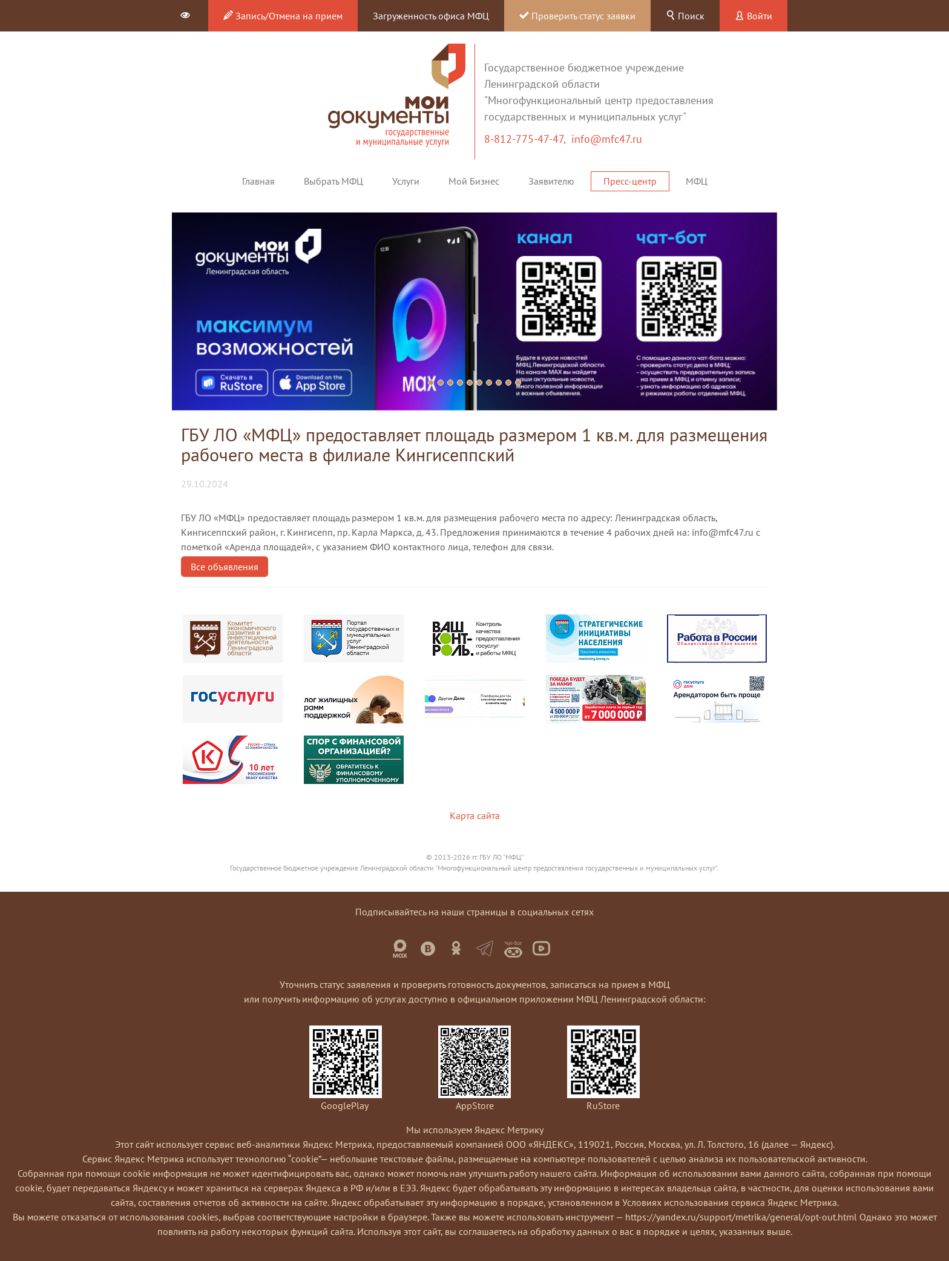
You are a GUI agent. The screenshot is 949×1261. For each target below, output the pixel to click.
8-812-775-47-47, (527, 139)
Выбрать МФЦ (333, 181)
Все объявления (224, 567)
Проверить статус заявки (577, 16)
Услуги (405, 181)
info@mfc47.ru (606, 139)
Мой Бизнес (473, 181)
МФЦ (697, 181)
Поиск (685, 16)
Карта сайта (475, 815)
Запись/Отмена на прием (283, 16)
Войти (753, 16)
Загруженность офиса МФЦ (431, 16)
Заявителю (551, 181)
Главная (258, 181)
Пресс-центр (630, 181)
